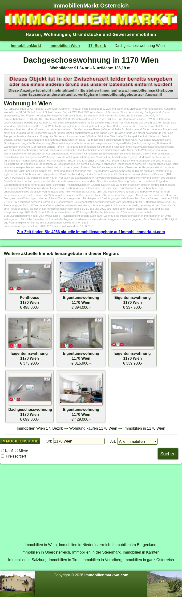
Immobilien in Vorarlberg (101, 560)
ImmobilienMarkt (26, 45)
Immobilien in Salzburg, (28, 560)
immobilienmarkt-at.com (106, 575)
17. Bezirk (97, 45)
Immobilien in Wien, (41, 545)
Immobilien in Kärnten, (142, 552)
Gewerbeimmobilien (134, 34)
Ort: (49, 441)
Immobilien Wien (65, 45)
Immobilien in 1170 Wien (144, 428)
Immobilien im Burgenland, (134, 545)
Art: (113, 441)
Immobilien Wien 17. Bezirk (40, 428)
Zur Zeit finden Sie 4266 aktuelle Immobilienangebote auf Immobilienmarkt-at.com (91, 232)
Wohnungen (57, 34)
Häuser (33, 34)
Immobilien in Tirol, (65, 560)
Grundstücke (87, 34)
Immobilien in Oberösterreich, (46, 552)
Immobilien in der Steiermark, (97, 552)
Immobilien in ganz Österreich (149, 560)
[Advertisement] (91, 500)
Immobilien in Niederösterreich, (85, 545)
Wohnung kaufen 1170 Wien (93, 428)
